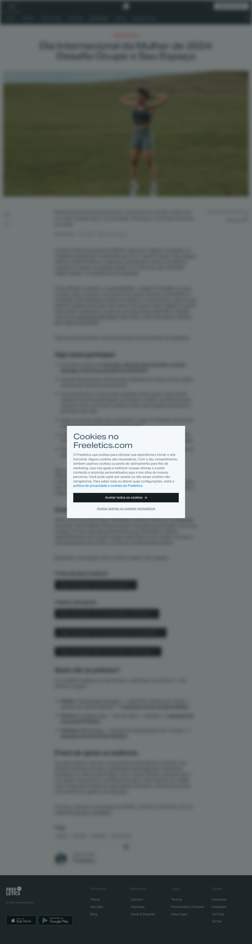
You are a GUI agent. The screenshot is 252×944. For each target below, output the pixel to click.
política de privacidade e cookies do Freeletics (107, 486)
